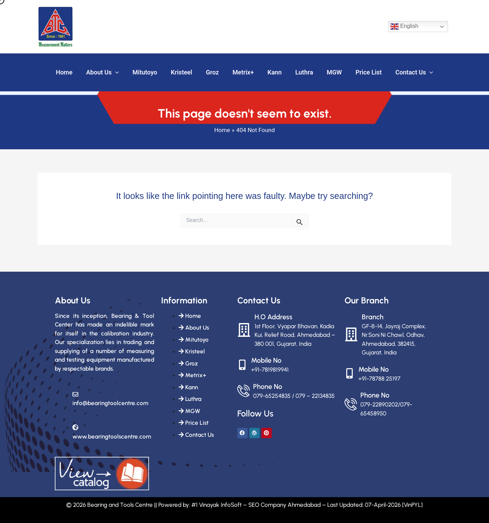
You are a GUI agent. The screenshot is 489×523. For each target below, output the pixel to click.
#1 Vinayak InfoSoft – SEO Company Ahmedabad (256, 504)
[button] (120, 73)
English (404, 26)
